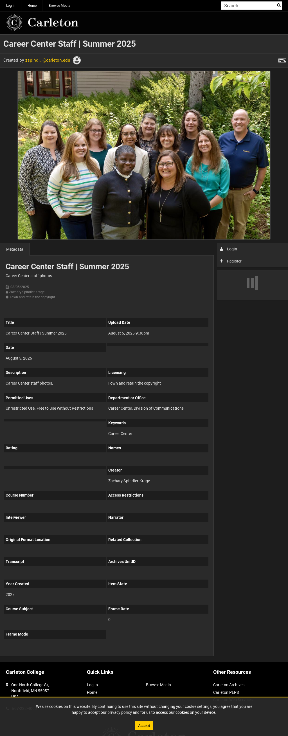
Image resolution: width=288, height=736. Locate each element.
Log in (10, 5)
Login (228, 249)
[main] (144, 348)
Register (231, 261)
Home (32, 5)
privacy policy (119, 712)
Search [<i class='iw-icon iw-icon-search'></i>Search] (279, 5)
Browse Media (59, 5)
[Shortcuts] (282, 59)
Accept (144, 725)
